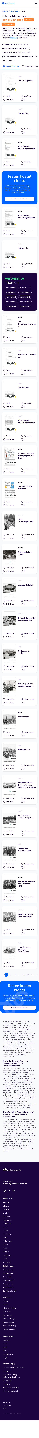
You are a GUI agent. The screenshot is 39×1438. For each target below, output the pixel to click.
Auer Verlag (7, 1315)
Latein (5, 1230)
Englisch (6, 1213)
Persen (5, 1301)
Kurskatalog (9, 1364)
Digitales (6, 1384)
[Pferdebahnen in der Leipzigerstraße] (19, 625)
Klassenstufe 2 (24, 288)
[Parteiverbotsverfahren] (19, 361)
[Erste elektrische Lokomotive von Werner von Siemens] (19, 789)
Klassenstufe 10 (25, 306)
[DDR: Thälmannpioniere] (19, 526)
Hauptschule (8, 1273)
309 (32, 975)
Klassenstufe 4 (25, 292)
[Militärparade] (19, 756)
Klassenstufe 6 (25, 297)
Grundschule (8, 1270)
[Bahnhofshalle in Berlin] (19, 559)
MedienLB (6, 1312)
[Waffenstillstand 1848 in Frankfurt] (19, 921)
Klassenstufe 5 (11, 297)
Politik (5, 1248)
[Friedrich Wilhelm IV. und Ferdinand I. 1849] (19, 888)
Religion (6, 1252)
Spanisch (6, 1255)
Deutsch (6, 1209)
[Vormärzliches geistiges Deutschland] (19, 954)
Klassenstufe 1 (11, 288)
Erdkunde (6, 1216)
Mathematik (7, 1234)
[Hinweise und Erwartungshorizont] (19, 153)
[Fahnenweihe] (19, 723)
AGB (4, 1408)
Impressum (6, 1402)
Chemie (6, 1206)
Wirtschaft (7, 1262)
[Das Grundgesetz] (19, 87)
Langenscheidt (9, 1329)
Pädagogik (7, 1380)
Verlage (7, 1297)
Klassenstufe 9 (11, 306)
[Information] (19, 120)
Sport (5, 1259)
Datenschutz (7, 1405)
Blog (5, 1347)
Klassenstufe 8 (25, 302)
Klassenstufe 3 (11, 292)
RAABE (5, 1304)
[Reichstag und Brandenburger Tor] (19, 822)
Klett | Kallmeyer (9, 1319)
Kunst (5, 1227)
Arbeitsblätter (15, 11)
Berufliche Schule (10, 1291)
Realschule (7, 1277)
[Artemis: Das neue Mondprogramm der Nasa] (19, 460)
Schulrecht (7, 1371)
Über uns (6, 1340)
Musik (5, 1237)
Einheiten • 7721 (11, 66)
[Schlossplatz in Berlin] (19, 658)
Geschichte (7, 1223)
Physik (5, 1244)
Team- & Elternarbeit (11, 1387)
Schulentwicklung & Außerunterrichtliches (11, 1376)
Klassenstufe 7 (11, 302)
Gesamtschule (9, 1280)
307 (23, 975)
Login (5, 1357)
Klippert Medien (9, 1322)
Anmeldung (13, 38)
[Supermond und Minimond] (19, 493)
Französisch (7, 1220)
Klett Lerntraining (9, 1326)
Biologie (6, 1202)
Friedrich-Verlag (9, 1308)
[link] (8, 3)
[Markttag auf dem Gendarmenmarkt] (19, 691)
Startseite (5, 11)
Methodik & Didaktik (10, 1391)
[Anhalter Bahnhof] (19, 592)
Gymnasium (8, 1284)
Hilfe (4, 1350)
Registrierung (8, 1354)
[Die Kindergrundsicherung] (19, 328)
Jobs (5, 1343)
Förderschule (8, 1287)
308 (27, 975)
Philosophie (7, 1241)
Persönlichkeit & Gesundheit (14, 1368)
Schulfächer (9, 1199)
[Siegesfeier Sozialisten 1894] (19, 855)
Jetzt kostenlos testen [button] (19, 199)
